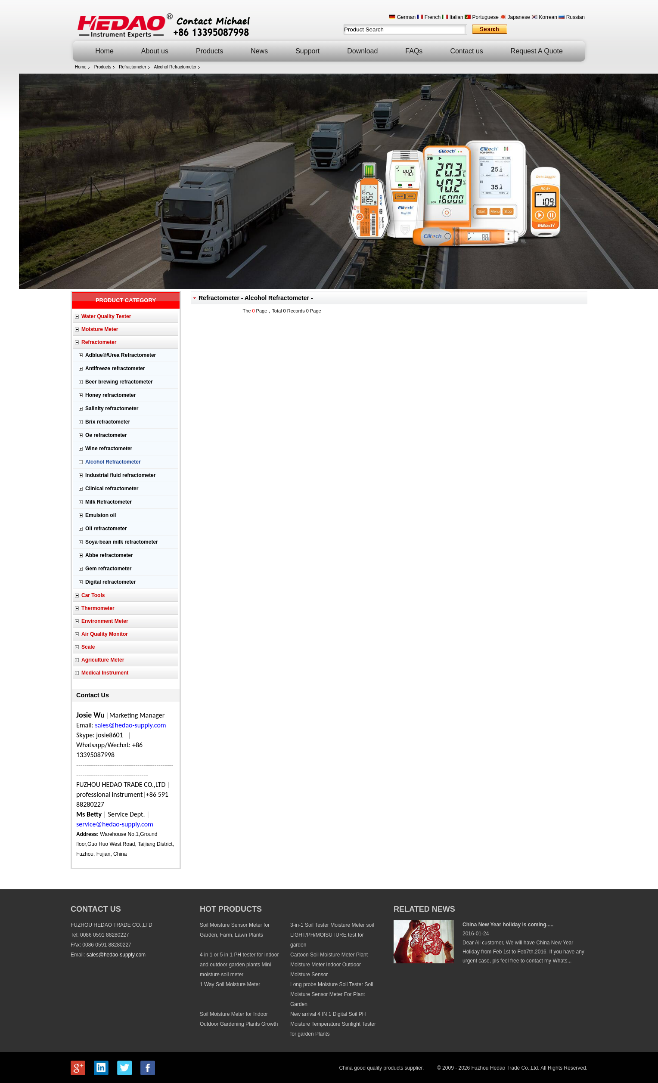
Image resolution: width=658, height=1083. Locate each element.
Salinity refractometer (111, 408)
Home (104, 51)
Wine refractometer (108, 449)
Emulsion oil (100, 515)
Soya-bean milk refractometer (121, 542)
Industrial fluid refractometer (120, 475)
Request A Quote (537, 51)
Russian (572, 17)
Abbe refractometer (109, 555)
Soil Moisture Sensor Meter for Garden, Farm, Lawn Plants (235, 930)
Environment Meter (104, 621)
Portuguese (482, 17)
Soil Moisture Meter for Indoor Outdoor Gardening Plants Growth (239, 1019)
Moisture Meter (99, 329)
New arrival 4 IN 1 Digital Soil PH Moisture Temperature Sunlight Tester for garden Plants (333, 1024)
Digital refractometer (110, 582)
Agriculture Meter (102, 660)
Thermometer (98, 608)
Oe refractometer (106, 435)
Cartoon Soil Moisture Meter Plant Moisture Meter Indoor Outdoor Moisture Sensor (329, 965)
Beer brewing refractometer (119, 382)
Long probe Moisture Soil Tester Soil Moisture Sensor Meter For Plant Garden (331, 994)
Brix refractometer (107, 422)
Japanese (515, 17)
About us (154, 51)
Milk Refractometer (108, 502)
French (429, 17)
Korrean (544, 17)
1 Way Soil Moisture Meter (230, 984)
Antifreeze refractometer (115, 368)
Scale (88, 647)
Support (307, 51)
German (402, 17)
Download (362, 51)
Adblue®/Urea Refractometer (120, 355)
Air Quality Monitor (104, 634)
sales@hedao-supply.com (116, 955)
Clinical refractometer (111, 489)
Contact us (466, 51)
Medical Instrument (104, 673)
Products (209, 51)
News (259, 51)
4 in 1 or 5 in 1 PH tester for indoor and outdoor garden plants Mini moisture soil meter (239, 965)
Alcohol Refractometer (175, 67)
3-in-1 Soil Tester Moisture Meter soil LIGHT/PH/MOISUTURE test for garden (332, 935)
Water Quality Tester (106, 316)
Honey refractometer (110, 395)
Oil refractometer (106, 529)
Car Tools (93, 595)
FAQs (413, 51)
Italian (452, 17)
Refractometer (132, 67)
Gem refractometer (108, 569)
